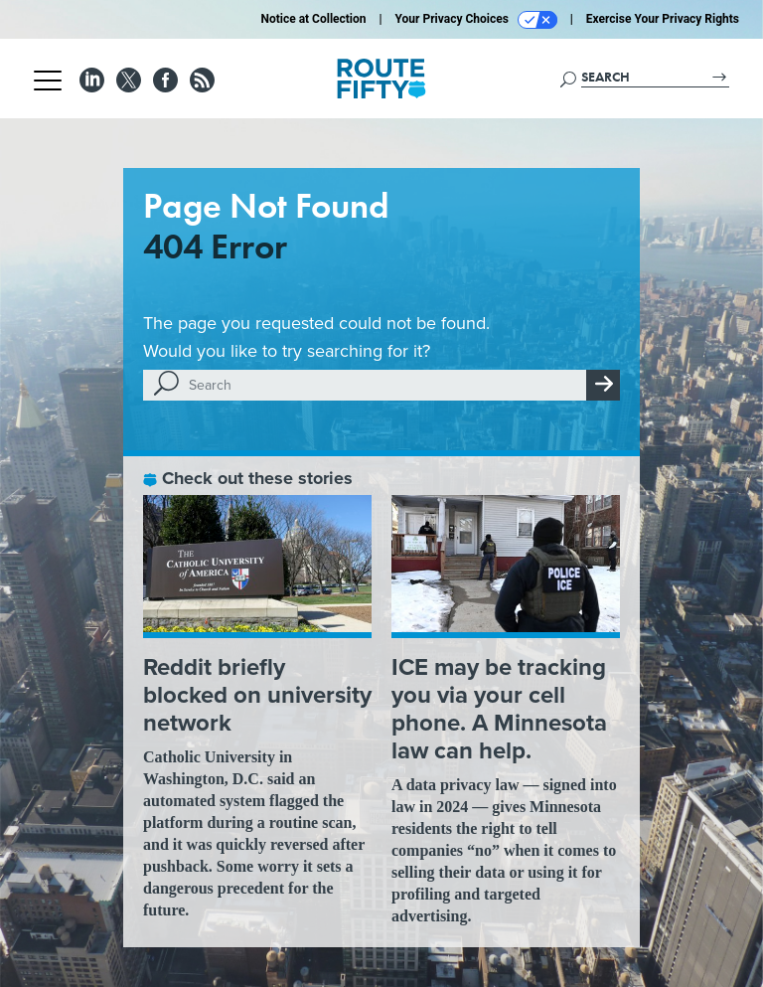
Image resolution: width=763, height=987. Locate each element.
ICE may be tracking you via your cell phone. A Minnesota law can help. (499, 708)
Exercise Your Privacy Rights (662, 19)
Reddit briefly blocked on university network (257, 694)
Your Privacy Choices (476, 20)
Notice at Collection (313, 19)
